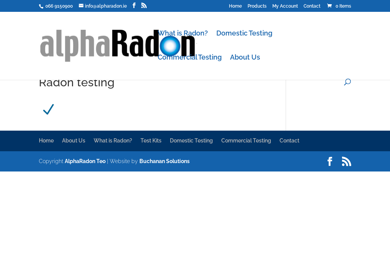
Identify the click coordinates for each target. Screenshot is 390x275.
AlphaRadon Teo (85, 161)
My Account (285, 6)
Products (257, 6)
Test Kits (151, 141)
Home (235, 6)
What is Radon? (183, 34)
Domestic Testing (244, 34)
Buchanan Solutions (164, 161)
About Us (245, 58)
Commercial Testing (190, 58)
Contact (312, 6)
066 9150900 (58, 6)
